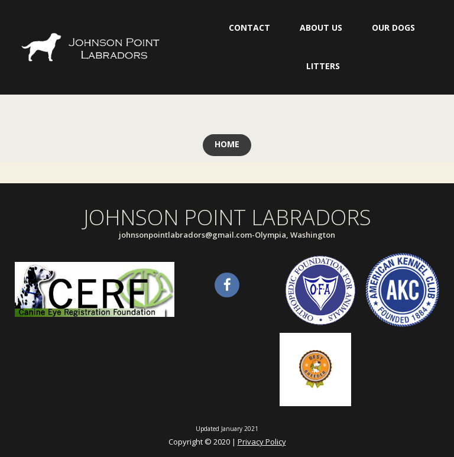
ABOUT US (321, 27)
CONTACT (249, 27)
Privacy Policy (262, 441)
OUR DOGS (393, 27)
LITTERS (323, 66)
